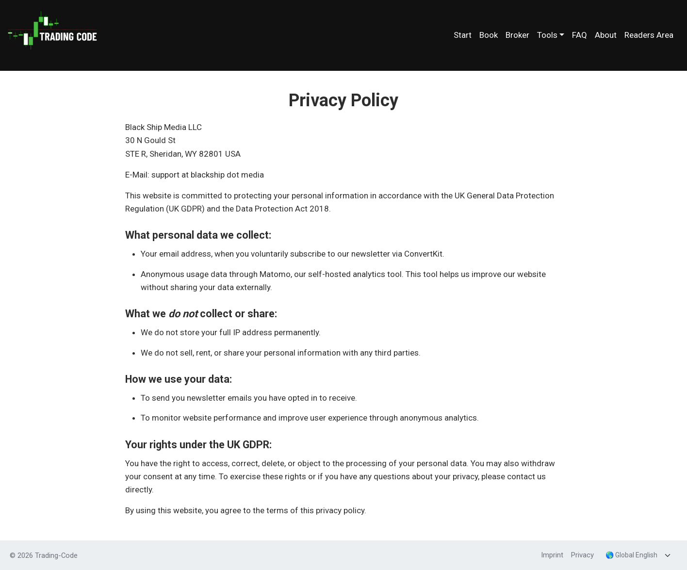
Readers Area (648, 35)
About (606, 35)
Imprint (552, 555)
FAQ (579, 35)
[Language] (639, 555)
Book (488, 35)
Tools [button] (547, 35)
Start (463, 35)
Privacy (582, 555)
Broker (517, 35)
